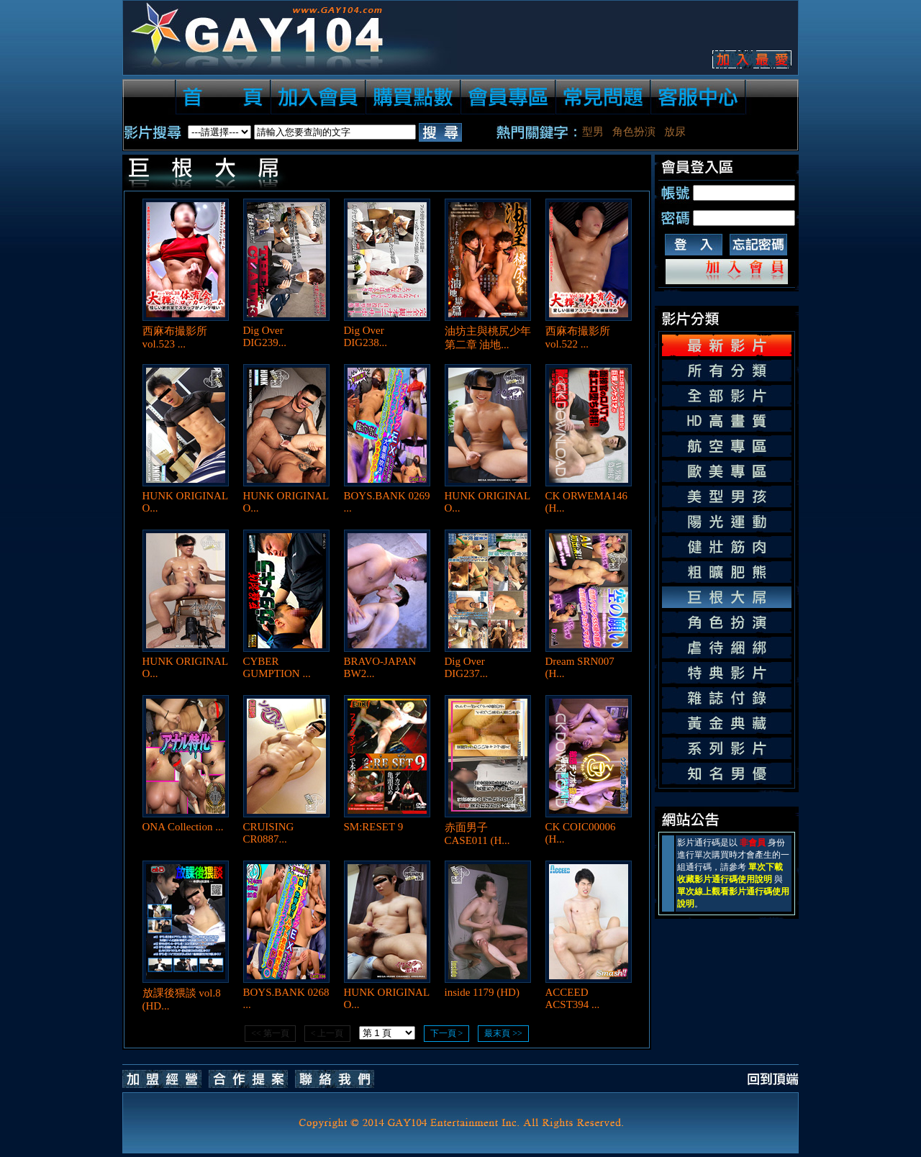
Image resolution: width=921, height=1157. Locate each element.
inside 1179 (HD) (482, 992)
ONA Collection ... (183, 826)
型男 (593, 131)
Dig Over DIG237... (466, 667)
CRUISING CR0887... (268, 833)
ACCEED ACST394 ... (572, 998)
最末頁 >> (503, 1033)
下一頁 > (446, 1033)
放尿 (675, 131)
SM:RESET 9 (374, 826)
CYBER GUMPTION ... (277, 667)
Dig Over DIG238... (365, 336)
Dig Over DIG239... (264, 336)
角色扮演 (633, 131)
